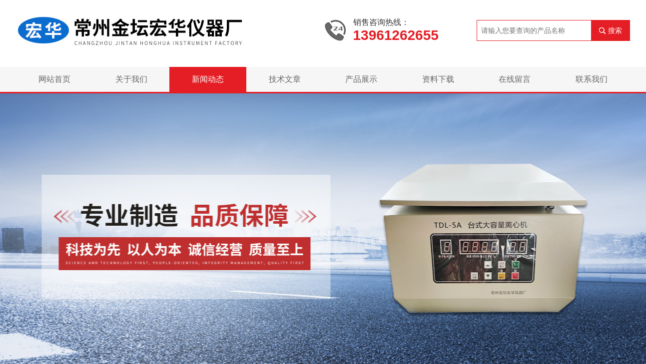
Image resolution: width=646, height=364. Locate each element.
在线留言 (515, 79)
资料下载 (438, 79)
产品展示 (361, 79)
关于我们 (131, 79)
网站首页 (54, 79)
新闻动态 (208, 79)
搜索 (615, 30)
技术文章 (285, 79)
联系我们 (592, 79)
